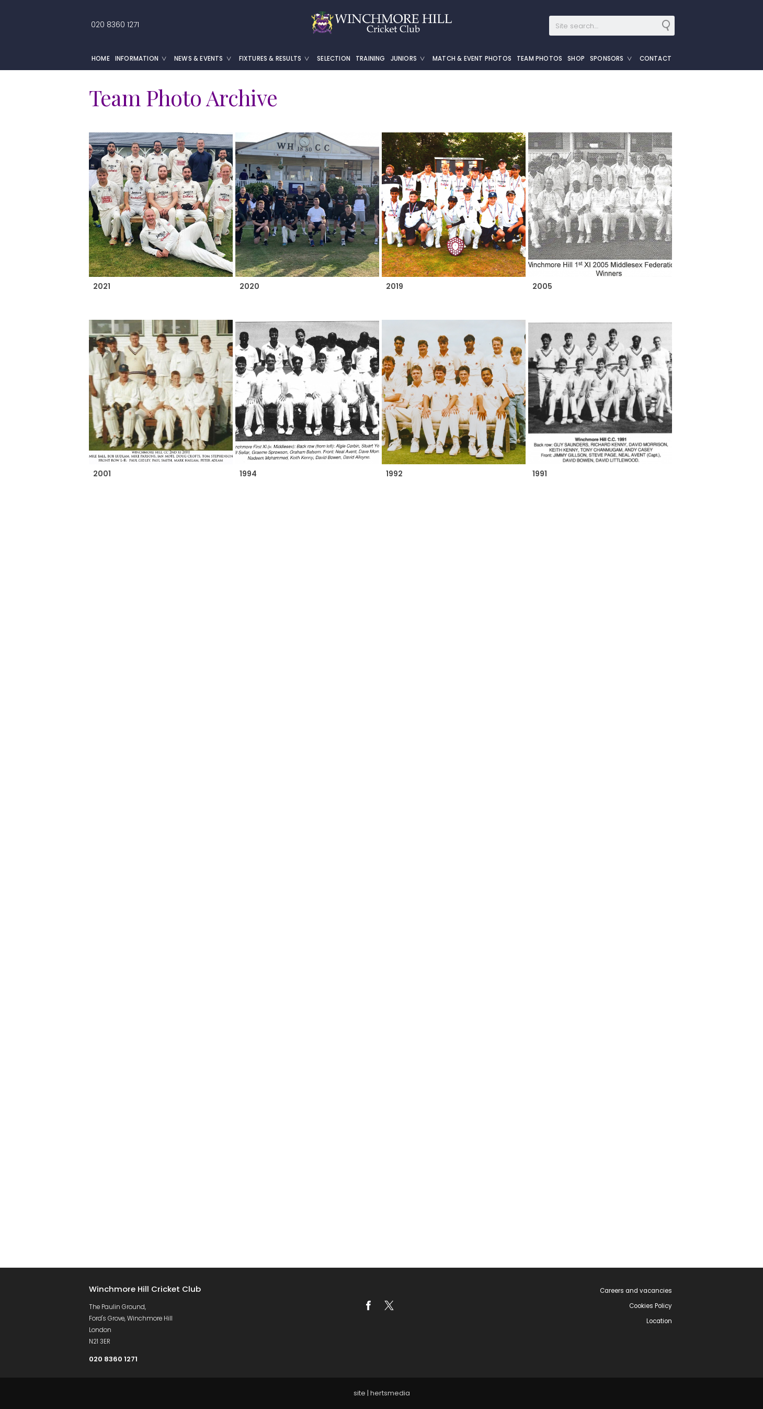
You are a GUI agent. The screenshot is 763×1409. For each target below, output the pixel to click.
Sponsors (613, 58)
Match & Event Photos (471, 58)
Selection (333, 58)
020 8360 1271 (114, 24)
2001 (101, 473)
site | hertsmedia (382, 1393)
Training (370, 58)
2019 (394, 286)
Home (101, 58)
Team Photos (539, 58)
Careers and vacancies (636, 1291)
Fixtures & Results (277, 58)
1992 (393, 473)
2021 (101, 286)
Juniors (410, 58)
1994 (247, 473)
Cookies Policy (650, 1306)
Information (143, 58)
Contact (655, 58)
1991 (539, 473)
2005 (542, 286)
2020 (249, 286)
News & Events (205, 58)
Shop (576, 58)
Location (659, 1321)
